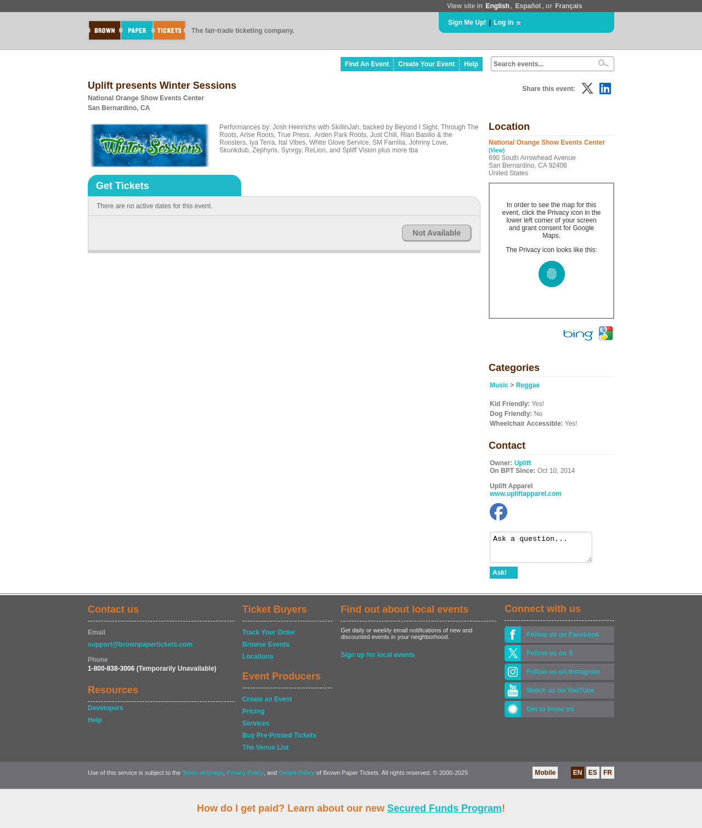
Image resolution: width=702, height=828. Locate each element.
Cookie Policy (297, 778)
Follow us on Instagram (563, 677)
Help (471, 64)
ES (592, 777)
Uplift (522, 463)
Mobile (545, 777)
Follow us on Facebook (562, 639)
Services (255, 728)
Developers (105, 713)
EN (577, 777)
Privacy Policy (245, 778)
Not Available (436, 233)
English (497, 6)
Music (499, 385)
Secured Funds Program (444, 808)
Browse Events (266, 649)
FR (607, 777)
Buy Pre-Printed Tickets (279, 740)
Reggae (528, 385)
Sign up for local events (378, 660)
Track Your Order (269, 637)
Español (528, 6)
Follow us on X (549, 658)
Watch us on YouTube (560, 695)
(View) (497, 150)
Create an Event (267, 704)
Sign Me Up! (467, 22)
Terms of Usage (202, 778)
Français (568, 6)
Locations (258, 661)
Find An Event (367, 64)
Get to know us (550, 714)
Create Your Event (426, 64)
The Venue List (265, 752)
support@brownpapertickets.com (140, 649)
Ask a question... (546, 550)
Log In (503, 22)
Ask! (499, 577)
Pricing (253, 716)
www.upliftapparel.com (526, 494)
